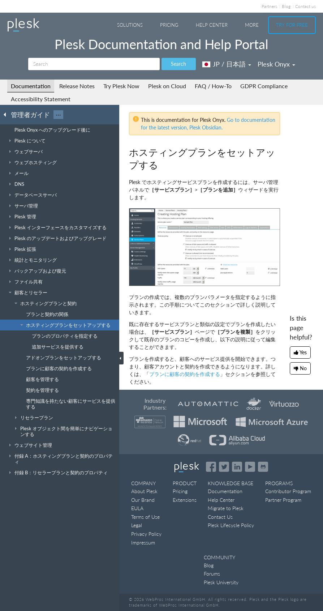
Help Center (212, 25)
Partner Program (283, 500)
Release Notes (77, 85)
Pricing (169, 25)
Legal (136, 525)
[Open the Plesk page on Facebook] (211, 467)
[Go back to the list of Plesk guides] (7, 114)
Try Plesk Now (121, 85)
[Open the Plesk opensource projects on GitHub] (263, 467)
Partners (269, 6)
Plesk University (221, 582)
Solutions (130, 25)
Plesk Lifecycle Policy (231, 525)
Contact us (305, 6)
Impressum (143, 542)
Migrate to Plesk (226, 508)
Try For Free (292, 25)
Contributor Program (288, 491)
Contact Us (220, 517)
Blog (286, 6)
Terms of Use (145, 517)
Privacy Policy (146, 534)
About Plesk (144, 491)
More (252, 25)
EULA (137, 508)
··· (58, 115)
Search (178, 64)
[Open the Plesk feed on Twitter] (224, 467)
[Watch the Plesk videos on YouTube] (250, 467)
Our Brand (143, 500)
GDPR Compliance (264, 85)
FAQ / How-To (213, 85)
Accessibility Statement (40, 98)
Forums (212, 574)
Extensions (185, 500)
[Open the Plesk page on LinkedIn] (237, 467)
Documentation (31, 85)
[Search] (94, 64)
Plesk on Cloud (167, 85)
